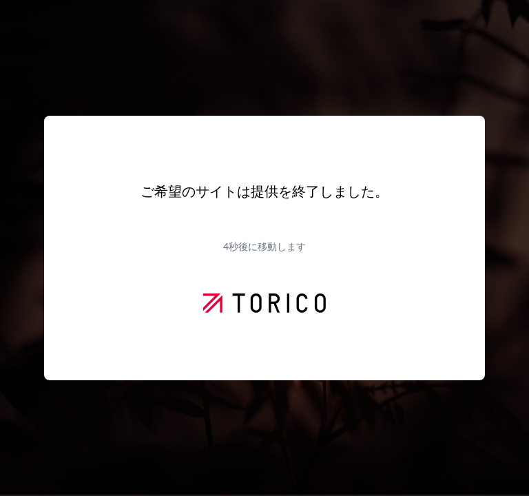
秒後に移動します (264, 246)
